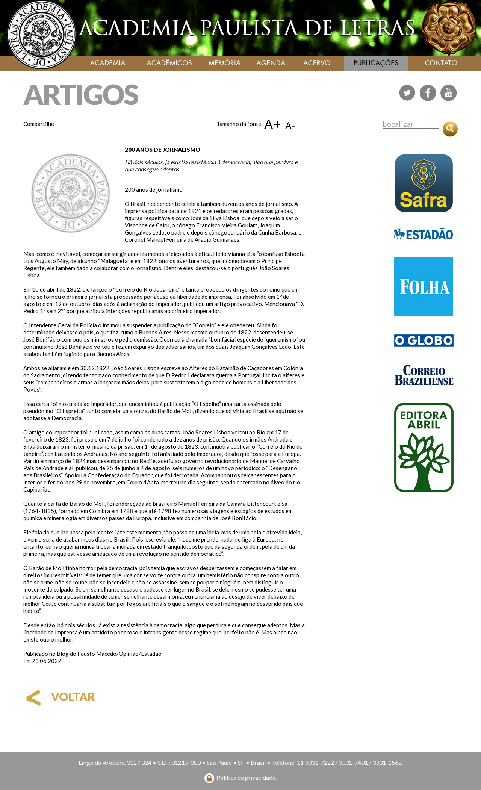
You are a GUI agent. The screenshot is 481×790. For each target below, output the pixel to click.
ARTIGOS (80, 94)
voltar (59, 696)
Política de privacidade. (246, 777)
